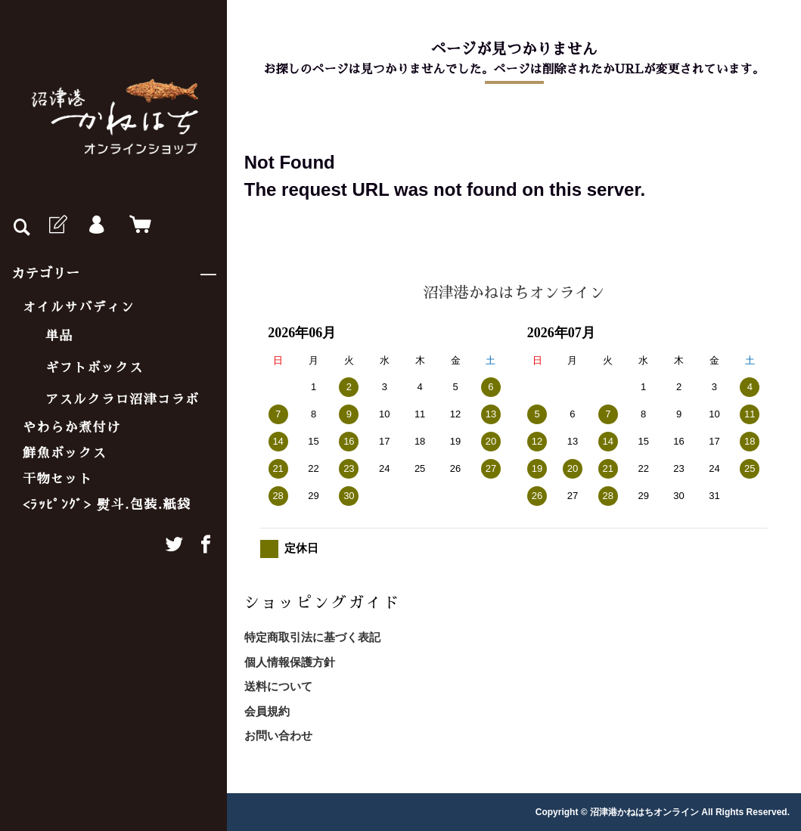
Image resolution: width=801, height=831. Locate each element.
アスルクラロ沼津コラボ (122, 399)
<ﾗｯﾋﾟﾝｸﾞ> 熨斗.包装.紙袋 (107, 504)
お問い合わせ (278, 735)
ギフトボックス (94, 367)
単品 (59, 336)
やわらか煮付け (72, 427)
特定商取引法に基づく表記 (312, 637)
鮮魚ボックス (65, 453)
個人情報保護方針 (289, 662)
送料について (278, 686)
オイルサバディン (79, 307)
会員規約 (267, 711)
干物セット (58, 479)
